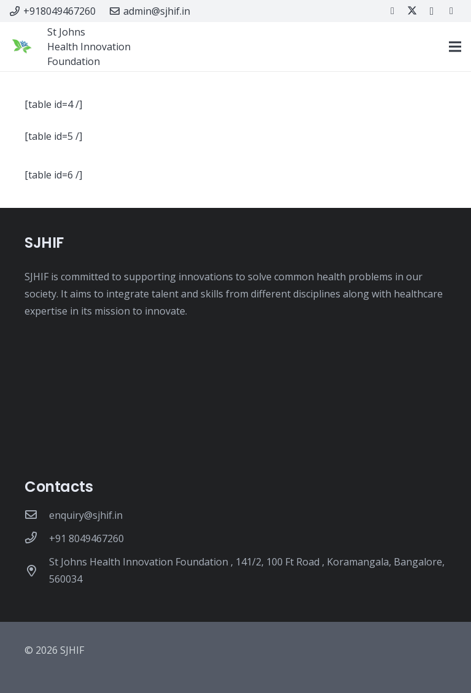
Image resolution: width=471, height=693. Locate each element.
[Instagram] (432, 11)
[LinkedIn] (451, 11)
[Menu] (455, 46)
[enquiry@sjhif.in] (37, 515)
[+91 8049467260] (37, 538)
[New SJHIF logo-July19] (22, 46)
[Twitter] (412, 11)
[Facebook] (392, 11)
